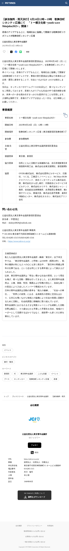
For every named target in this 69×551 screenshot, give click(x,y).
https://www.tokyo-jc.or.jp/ (19, 241)
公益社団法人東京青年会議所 (38, 396)
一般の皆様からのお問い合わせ (34, 542)
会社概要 (19, 526)
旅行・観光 (8, 362)
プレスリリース (18, 396)
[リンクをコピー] (28, 52)
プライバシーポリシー (34, 526)
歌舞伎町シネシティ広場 (39, 379)
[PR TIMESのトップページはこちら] (10, 3)
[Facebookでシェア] (16, 52)
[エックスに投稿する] (11, 52)
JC (15, 374)
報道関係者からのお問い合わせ (34, 531)
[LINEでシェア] (21, 52)
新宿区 (6, 374)
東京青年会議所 (27, 374)
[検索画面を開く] (66, 3)
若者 (55, 379)
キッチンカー (19, 379)
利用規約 (50, 526)
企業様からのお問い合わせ (34, 536)
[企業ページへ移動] (35, 420)
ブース (6, 379)
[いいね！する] (4, 52)
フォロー (34, 445)
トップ (6, 396)
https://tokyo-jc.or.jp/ (31, 459)
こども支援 (42, 374)
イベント (7, 350)
